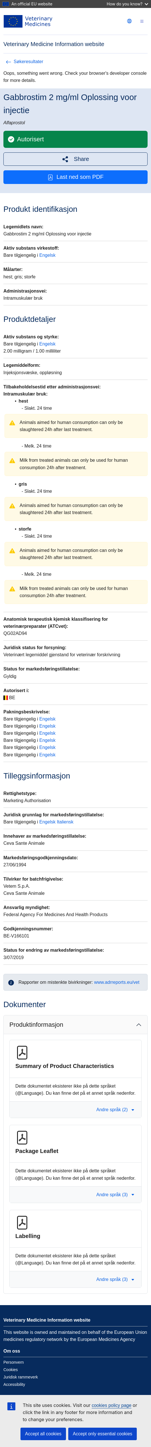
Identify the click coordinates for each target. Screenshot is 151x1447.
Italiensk (65, 821)
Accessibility (14, 1384)
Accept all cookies (43, 1433)
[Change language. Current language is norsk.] (129, 21)
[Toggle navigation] (142, 21)
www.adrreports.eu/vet (116, 982)
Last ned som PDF (75, 177)
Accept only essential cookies (102, 1433)
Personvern (13, 1362)
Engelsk (47, 255)
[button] (75, 159)
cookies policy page (111, 1405)
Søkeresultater (24, 61)
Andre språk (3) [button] (115, 1194)
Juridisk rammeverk (20, 1377)
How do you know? (127, 3)
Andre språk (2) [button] (115, 1109)
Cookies (10, 1369)
